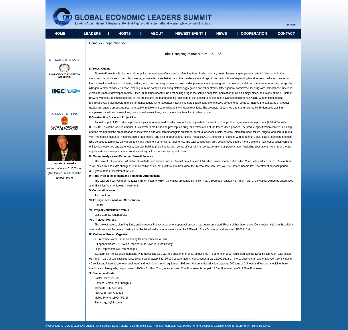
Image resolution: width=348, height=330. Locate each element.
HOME (60, 33)
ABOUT (157, 33)
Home (93, 43)
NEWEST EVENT (189, 33)
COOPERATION (254, 33)
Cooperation (111, 43)
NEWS (221, 33)
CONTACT (286, 33)
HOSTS (125, 33)
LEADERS (92, 33)
